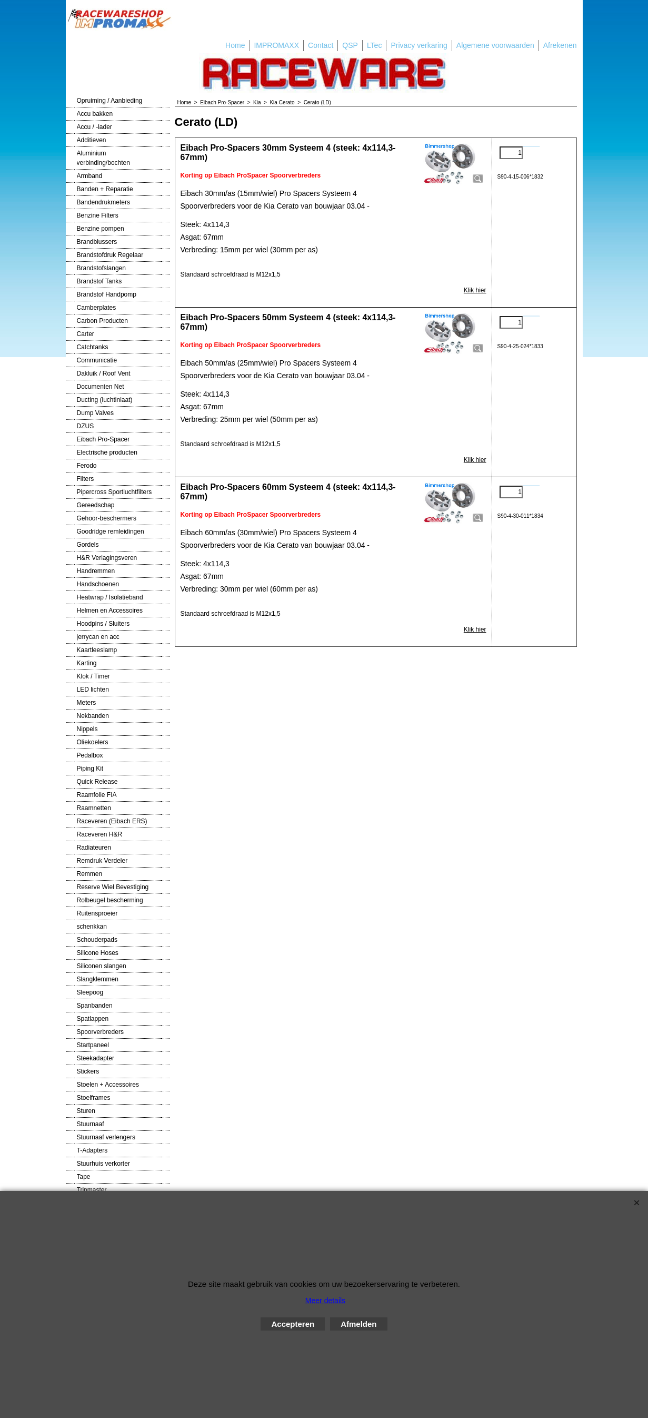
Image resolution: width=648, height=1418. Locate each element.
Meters (86, 702)
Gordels (88, 544)
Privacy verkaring (419, 45)
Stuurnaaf (90, 1124)
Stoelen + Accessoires (108, 1084)
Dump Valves (95, 413)
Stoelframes (94, 1097)
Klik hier (475, 290)
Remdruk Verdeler (102, 860)
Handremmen (96, 571)
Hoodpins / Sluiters (103, 623)
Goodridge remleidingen (110, 531)
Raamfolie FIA (97, 795)
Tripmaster (92, 1190)
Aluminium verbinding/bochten (103, 158)
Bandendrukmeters (103, 202)
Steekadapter (95, 1058)
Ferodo (87, 465)
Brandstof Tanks (99, 281)
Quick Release (97, 781)
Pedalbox (90, 755)
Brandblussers (97, 241)
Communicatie (97, 360)
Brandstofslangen (101, 268)
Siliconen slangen (101, 966)
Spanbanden (95, 1005)
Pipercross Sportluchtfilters (114, 492)
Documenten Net (100, 386)
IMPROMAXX (276, 45)
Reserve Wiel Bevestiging (113, 887)
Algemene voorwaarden (495, 45)
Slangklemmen (97, 979)
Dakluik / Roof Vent (104, 373)
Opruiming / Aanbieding (110, 100)
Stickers (88, 1071)
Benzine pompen (100, 228)
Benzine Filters (97, 215)
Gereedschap (96, 505)
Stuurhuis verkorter (103, 1163)
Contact (320, 45)
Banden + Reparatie (105, 189)
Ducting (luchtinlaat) (105, 399)
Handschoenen (98, 584)
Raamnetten (94, 808)
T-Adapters (92, 1150)
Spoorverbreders (100, 1032)
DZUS (85, 426)
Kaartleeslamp (97, 650)
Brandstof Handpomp (106, 294)
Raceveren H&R (100, 834)
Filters (85, 478)
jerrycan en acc (98, 637)
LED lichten (93, 689)
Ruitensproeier (97, 913)
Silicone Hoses (97, 953)
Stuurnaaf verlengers (106, 1137)
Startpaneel (93, 1045)
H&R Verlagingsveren (107, 558)
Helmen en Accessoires (110, 610)
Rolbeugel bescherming (110, 900)
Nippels (87, 729)
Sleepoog (90, 992)
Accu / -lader (94, 127)
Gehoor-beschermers (106, 518)
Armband (90, 176)
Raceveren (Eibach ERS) (112, 821)
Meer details (325, 1300)
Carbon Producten (102, 320)
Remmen (90, 874)
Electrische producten (107, 452)
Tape (84, 1176)
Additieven (91, 140)
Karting (87, 663)
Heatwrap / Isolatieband (110, 597)
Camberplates (96, 307)
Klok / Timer (93, 676)
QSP (350, 45)
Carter (85, 334)
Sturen (86, 1111)
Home (235, 45)
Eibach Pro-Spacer (103, 439)
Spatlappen (93, 1018)
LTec (374, 45)
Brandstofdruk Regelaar (110, 255)
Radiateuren (94, 847)
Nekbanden (93, 716)
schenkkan (92, 926)
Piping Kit (90, 768)
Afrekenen (560, 45)
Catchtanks (92, 347)
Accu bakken (95, 113)
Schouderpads (97, 939)
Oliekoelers (92, 742)
